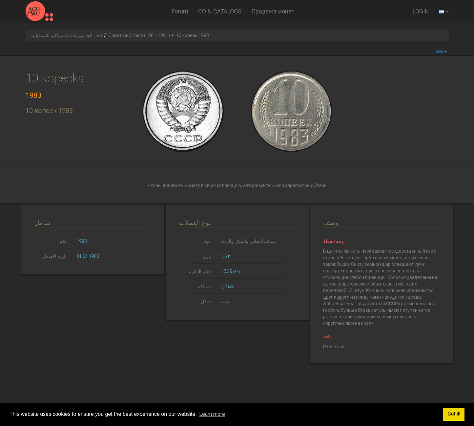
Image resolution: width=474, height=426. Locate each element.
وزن (207, 256)
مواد (207, 241)
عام (63, 241)
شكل (206, 301)
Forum (180, 11)
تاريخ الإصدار (55, 256)
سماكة (204, 286)
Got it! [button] (453, 414)
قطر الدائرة (200, 271)
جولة (225, 301)
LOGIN (421, 11)
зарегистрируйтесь (306, 185)
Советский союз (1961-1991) (139, 35)
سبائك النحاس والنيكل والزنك (248, 241)
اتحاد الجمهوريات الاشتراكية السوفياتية (66, 35)
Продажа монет (272, 11)
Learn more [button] (212, 414)
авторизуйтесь (259, 185)
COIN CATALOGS (219, 11)
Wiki (441, 51)
